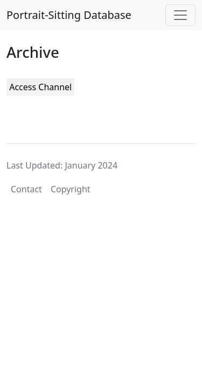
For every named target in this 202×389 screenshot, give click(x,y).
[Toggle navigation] (180, 15)
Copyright (70, 189)
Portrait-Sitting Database (68, 15)
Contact (26, 189)
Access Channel (40, 87)
